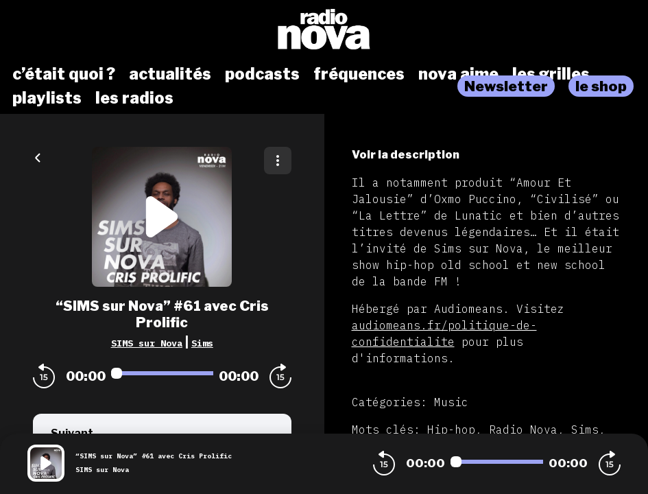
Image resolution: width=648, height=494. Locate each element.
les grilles (551, 74)
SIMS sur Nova (146, 343)
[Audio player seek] (162, 373)
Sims (202, 343)
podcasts (262, 74)
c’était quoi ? (63, 74)
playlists (47, 98)
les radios (134, 98)
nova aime (458, 74)
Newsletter (506, 86)
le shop (601, 86)
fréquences (359, 74)
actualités (170, 74)
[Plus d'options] (277, 160)
